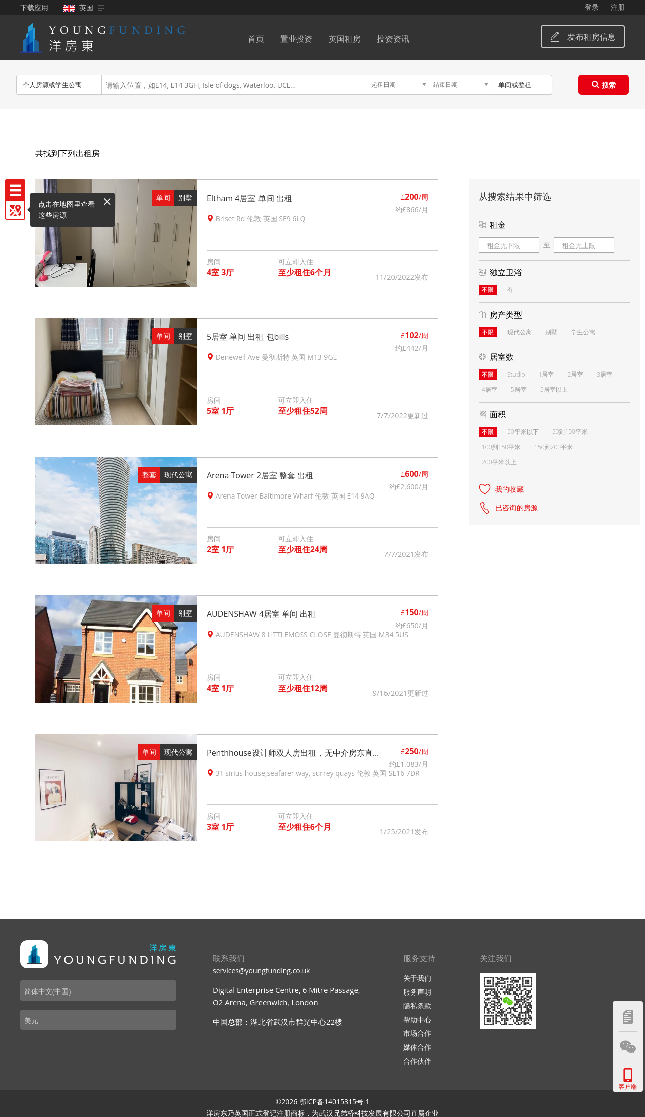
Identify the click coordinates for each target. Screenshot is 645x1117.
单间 (163, 197)
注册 (618, 7)
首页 (256, 38)
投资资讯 (393, 38)
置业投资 (296, 38)
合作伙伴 (417, 1061)
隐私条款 (417, 1005)
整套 (149, 474)
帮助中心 (417, 1019)
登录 (592, 7)
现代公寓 (178, 474)
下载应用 (34, 7)
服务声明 (417, 992)
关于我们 (417, 978)
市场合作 (417, 1033)
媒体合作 (417, 1047)
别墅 (185, 197)
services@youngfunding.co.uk (261, 970)
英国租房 (345, 38)
